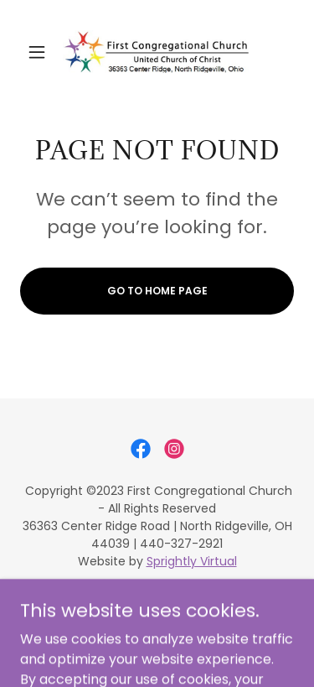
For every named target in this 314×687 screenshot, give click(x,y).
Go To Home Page (157, 291)
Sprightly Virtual (192, 561)
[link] (156, 51)
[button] (40, 52)
